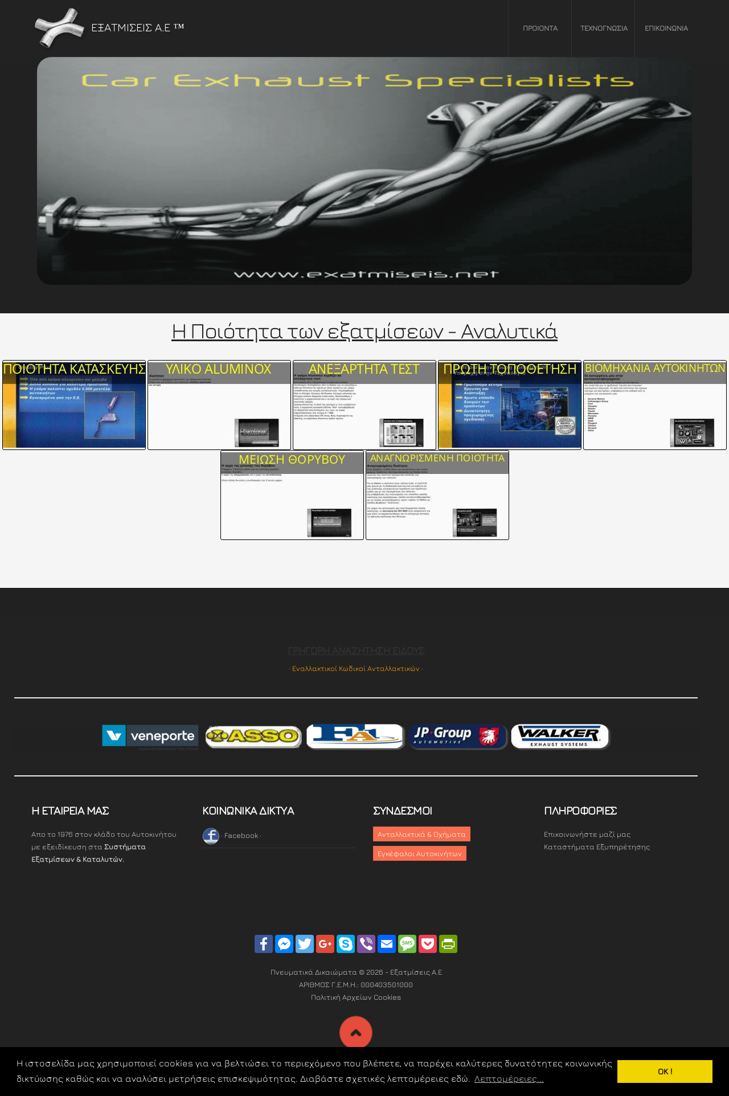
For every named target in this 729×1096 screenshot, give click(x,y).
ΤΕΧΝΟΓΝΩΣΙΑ (604, 27)
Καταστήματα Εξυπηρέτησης (597, 846)
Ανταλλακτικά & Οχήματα (422, 834)
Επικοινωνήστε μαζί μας (587, 834)
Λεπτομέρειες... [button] (509, 1078)
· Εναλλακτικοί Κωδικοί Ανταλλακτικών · (356, 668)
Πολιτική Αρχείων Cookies (356, 996)
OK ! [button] (665, 1071)
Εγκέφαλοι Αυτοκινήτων (420, 853)
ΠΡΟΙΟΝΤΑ (540, 27)
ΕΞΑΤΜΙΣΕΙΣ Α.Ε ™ (108, 27)
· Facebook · (231, 835)
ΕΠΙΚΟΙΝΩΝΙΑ (666, 27)
